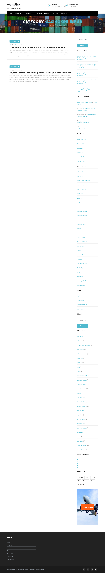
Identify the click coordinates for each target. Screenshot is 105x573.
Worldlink (13, 4)
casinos (79, 228)
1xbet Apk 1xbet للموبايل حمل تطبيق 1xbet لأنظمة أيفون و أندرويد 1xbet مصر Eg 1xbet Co (87, 66)
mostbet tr (80, 259)
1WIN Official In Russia (83, 181)
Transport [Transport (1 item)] (85, 481)
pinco (78, 272)
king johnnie (80, 246)
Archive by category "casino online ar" (54, 25)
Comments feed (82, 305)
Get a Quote (91, 5)
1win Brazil (80, 172)
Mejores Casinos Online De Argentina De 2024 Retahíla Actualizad (41, 72)
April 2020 (80, 152)
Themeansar (40, 569)
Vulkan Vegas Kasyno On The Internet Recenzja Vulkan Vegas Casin (86, 89)
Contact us (10, 559)
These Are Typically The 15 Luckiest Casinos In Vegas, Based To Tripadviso (87, 58)
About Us (18, 13)
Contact (64, 13)
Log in (78, 296)
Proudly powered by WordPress (15, 569)
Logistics (79, 250)
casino (79, 207)
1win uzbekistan (81, 189)
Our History (10, 556)
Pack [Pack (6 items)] (93, 477)
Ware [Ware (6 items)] (92, 481)
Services (29, 13)
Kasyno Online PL (82, 242)
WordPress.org (81, 309)
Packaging (80, 268)
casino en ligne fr (82, 211)
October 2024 (81, 144)
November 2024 (82, 139)
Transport (80, 276)
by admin (19, 45)
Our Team (10, 551)
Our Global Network (43, 13)
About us (9, 545)
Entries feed (80, 300)
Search (82, 45)
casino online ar (15, 41)
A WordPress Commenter (84, 102)
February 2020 (81, 161)
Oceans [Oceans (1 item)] (87, 477)
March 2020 (80, 157)
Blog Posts (10, 554)
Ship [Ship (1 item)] (79, 481)
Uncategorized (81, 281)
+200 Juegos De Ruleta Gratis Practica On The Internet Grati (38, 47)
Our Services (10, 548)
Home (10, 13)
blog (78, 202)
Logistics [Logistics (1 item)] (80, 477)
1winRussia (80, 194)
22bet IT (79, 198)
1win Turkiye (80, 185)
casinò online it (81, 224)
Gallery (55, 13)
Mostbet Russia (81, 255)
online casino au (82, 263)
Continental (80, 233)
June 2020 (80, 148)
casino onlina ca (82, 215)
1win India (80, 176)
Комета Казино (81, 285)
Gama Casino (81, 237)
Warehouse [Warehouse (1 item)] (81, 484)
